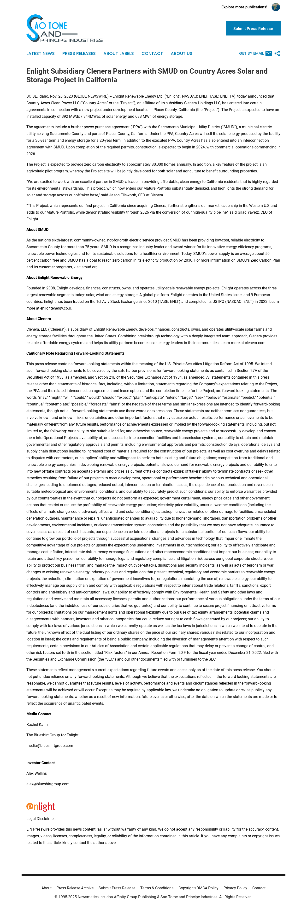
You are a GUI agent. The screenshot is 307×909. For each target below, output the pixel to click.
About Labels (118, 53)
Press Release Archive (75, 888)
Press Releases (79, 53)
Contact (152, 53)
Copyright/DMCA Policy (198, 888)
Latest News (40, 53)
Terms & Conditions (156, 888)
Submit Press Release (117, 888)
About (46, 888)
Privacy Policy (235, 888)
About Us (181, 53)
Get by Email (255, 53)
